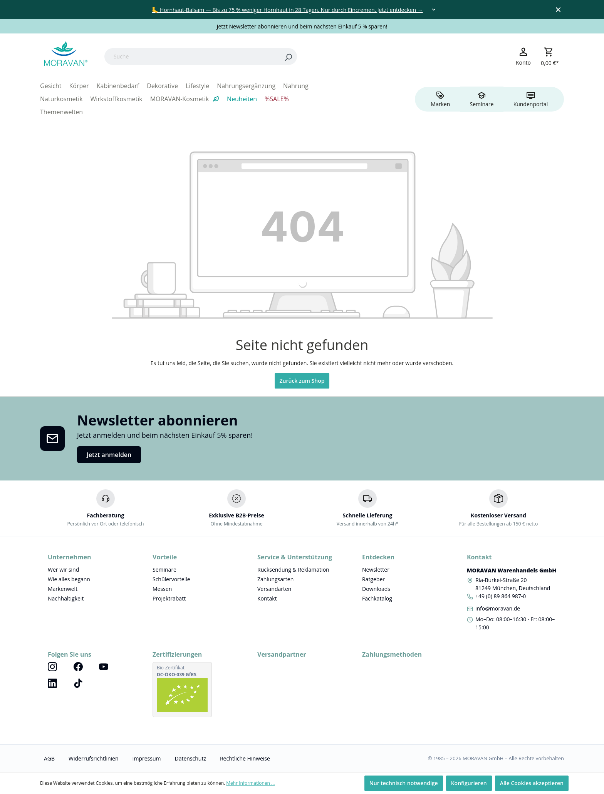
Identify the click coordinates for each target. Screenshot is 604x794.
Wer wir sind (63, 569)
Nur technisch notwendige (403, 783)
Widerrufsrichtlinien (93, 758)
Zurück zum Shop (302, 380)
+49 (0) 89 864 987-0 (500, 596)
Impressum (147, 758)
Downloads (376, 588)
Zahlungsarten (275, 579)
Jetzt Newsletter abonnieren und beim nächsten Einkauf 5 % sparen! (302, 26)
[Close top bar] (558, 9)
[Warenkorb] (550, 56)
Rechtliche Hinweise (245, 758)
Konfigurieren (469, 783)
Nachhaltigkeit (66, 598)
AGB (49, 758)
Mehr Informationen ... (250, 783)
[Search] (288, 56)
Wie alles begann (69, 579)
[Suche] (192, 56)
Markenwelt (62, 588)
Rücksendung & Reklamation (293, 569)
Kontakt (267, 598)
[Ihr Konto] (523, 56)
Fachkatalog (377, 598)
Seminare (164, 569)
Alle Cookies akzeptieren (532, 783)
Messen (162, 588)
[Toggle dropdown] (434, 10)
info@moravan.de (497, 608)
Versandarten (274, 588)
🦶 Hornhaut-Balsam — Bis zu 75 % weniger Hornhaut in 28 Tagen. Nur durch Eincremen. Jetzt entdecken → (287, 9)
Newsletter (375, 569)
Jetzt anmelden (109, 454)
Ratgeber (373, 579)
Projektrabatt (169, 598)
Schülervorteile (171, 579)
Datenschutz (190, 758)
